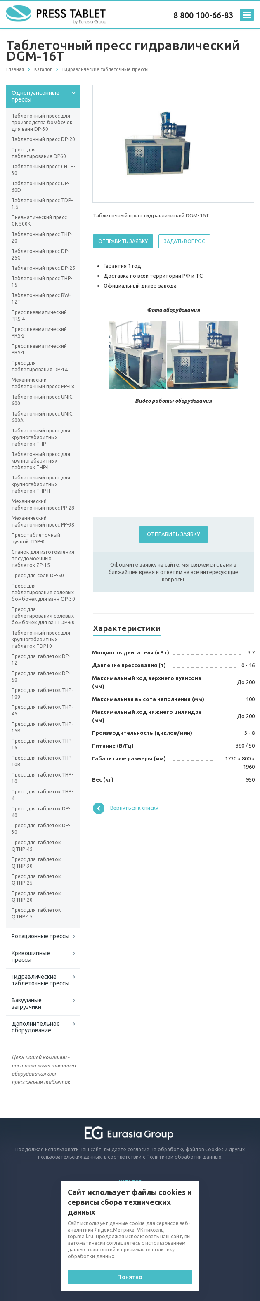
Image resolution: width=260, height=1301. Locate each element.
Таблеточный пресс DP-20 (43, 139)
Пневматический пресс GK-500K (39, 221)
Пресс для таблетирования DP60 (39, 153)
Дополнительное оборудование (36, 1027)
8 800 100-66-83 (203, 15)
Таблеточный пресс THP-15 (42, 282)
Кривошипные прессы (31, 956)
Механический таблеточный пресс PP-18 (43, 383)
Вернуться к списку (125, 808)
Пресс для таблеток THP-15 (42, 744)
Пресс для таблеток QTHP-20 (36, 896)
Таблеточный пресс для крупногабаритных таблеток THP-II (41, 484)
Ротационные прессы (40, 936)
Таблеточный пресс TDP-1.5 (42, 204)
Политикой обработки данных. (184, 1156)
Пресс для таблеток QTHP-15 (36, 913)
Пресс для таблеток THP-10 (42, 778)
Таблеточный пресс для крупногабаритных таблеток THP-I (41, 460)
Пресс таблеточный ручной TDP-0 (36, 538)
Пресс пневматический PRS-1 (39, 349)
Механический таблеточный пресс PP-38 (43, 521)
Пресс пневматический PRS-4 (39, 315)
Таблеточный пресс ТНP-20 (42, 237)
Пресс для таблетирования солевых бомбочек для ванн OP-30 (43, 592)
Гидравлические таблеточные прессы (40, 980)
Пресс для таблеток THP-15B (42, 727)
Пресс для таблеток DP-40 (41, 812)
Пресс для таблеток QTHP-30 (36, 863)
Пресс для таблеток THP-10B (42, 761)
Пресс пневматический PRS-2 (39, 332)
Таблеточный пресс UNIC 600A (42, 417)
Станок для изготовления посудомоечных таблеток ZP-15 (43, 558)
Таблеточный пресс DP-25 (43, 268)
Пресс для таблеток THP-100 (42, 693)
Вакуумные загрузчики (27, 1003)
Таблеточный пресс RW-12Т (41, 299)
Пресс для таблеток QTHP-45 (36, 846)
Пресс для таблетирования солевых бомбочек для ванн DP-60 (43, 616)
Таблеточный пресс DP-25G (40, 254)
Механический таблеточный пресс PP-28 (43, 504)
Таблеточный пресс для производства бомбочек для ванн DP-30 (42, 122)
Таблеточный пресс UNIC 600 (42, 400)
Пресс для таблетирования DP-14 (40, 366)
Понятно (129, 1277)
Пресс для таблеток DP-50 (41, 676)
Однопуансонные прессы (35, 96)
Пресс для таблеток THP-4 (42, 795)
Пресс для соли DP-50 (38, 575)
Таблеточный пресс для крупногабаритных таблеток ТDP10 (41, 639)
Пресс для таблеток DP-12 (41, 660)
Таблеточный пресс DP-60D (40, 187)
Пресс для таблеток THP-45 (42, 710)
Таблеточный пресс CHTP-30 (43, 170)
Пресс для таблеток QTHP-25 (36, 879)
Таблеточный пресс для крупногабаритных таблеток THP (41, 437)
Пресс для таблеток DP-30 (41, 829)
